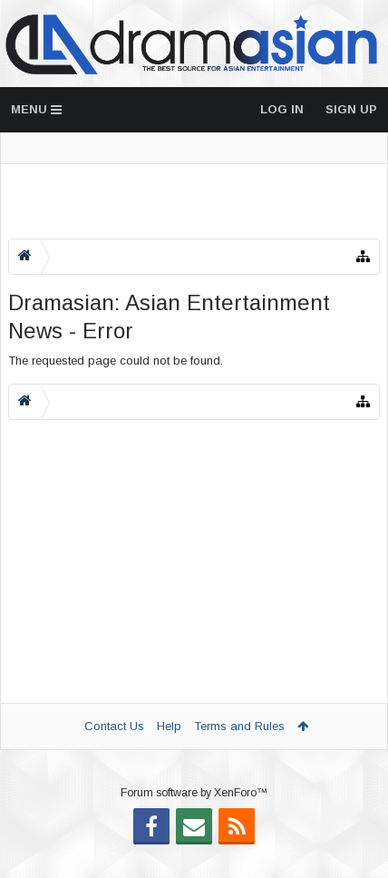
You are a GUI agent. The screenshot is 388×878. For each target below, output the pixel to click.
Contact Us (114, 726)
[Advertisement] (194, 201)
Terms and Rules (239, 726)
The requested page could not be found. (115, 360)
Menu (36, 109)
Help (169, 726)
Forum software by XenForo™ (194, 821)
